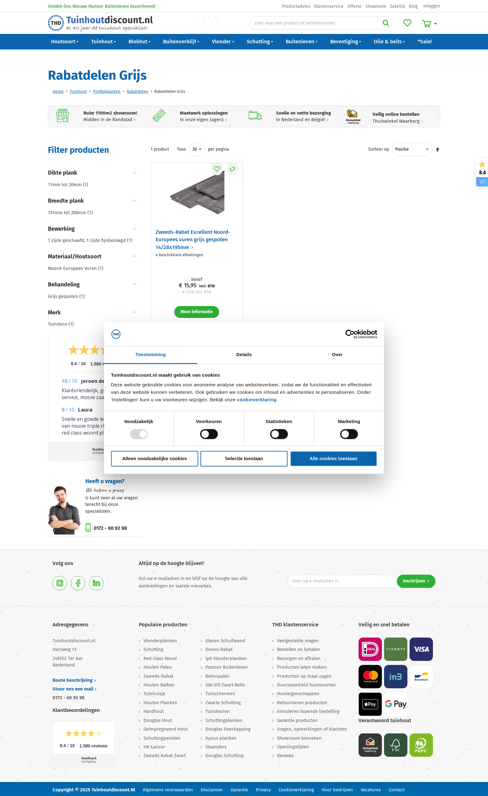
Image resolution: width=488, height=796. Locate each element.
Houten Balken (159, 683)
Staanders (216, 745)
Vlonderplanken (160, 639)
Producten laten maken (301, 665)
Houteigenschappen (298, 692)
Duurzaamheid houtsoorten (306, 683)
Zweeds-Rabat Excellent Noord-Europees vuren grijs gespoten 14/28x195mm (193, 238)
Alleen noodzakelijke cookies (154, 458)
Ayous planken (221, 736)
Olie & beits (388, 52)
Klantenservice (329, 6)
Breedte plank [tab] (66, 198)
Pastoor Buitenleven (226, 665)
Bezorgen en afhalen (299, 656)
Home (58, 89)
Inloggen (431, 6)
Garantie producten (297, 718)
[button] (217, 167)
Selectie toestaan (244, 458)
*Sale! (425, 52)
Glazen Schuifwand (225, 639)
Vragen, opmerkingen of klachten (312, 727)
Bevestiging (344, 52)
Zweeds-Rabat (158, 674)
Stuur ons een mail (73, 687)
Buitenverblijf (179, 52)
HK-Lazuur (154, 745)
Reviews (285, 753)
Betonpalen (217, 674)
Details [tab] (244, 354)
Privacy (263, 788)
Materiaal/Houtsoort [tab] (74, 254)
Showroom (375, 6)
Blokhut (138, 52)
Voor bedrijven (337, 788)
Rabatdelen (137, 89)
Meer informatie (197, 310)
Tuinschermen (220, 692)
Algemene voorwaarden (168, 788)
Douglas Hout (157, 718)
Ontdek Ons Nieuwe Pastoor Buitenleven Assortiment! (101, 6)
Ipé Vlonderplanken (226, 656)
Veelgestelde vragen (298, 639)
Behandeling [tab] (64, 282)
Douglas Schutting (224, 753)
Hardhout (153, 709)
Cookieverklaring (296, 788)
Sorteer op (378, 147)
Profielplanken (106, 89)
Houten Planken (160, 701)
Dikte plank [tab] (62, 170)
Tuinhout (102, 52)
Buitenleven (300, 52)
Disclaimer (212, 788)
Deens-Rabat (218, 647)
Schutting (258, 52)
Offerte (354, 6)
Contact (397, 788)
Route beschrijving (72, 678)
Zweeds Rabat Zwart (164, 753)
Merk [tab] (54, 310)
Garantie (239, 788)
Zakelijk (397, 6)
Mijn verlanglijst (409, 28)
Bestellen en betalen (298, 647)
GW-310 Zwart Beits (225, 683)
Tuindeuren (217, 709)
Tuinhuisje (154, 692)
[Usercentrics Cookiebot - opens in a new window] (350, 334)
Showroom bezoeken (299, 736)
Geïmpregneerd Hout (165, 727)
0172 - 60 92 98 (109, 526)
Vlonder (221, 52)
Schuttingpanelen (162, 736)
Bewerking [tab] (61, 227)
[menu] (244, 52)
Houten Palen (157, 665)
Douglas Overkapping (228, 727)
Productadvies (296, 6)
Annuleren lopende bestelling (308, 709)
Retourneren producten (302, 701)
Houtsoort (63, 52)
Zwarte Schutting (223, 701)
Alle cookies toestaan (333, 458)
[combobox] (320, 28)
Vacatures (371, 788)
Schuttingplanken (223, 718)
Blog (413, 6)
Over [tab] (337, 354)
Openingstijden (293, 745)
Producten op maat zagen (304, 674)
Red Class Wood (160, 656)
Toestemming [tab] (150, 354)
